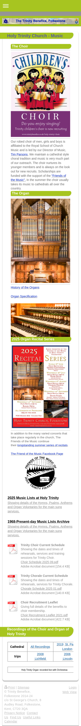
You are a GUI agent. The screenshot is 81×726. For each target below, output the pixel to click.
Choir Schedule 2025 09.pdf (39, 562)
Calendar (10, 721)
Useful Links (31, 717)
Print (9, 687)
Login (73, 687)
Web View (69, 692)
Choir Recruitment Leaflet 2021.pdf (44, 615)
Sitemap (23, 687)
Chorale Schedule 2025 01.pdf (41, 588)
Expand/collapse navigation (40, 5)
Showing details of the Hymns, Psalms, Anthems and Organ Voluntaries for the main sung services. (40, 507)
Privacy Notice (14, 713)
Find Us (15, 717)
